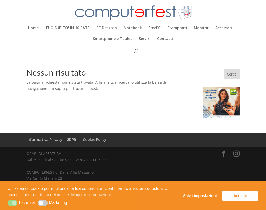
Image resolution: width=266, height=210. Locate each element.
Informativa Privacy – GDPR (51, 139)
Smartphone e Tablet (112, 39)
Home (33, 28)
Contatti (165, 39)
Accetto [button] (240, 196)
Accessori (223, 28)
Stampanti (177, 28)
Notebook (133, 28)
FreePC (155, 28)
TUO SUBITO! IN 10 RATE (67, 28)
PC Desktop (106, 28)
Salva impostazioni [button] (200, 196)
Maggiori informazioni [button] (91, 195)
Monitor (201, 28)
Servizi (144, 39)
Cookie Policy (95, 139)
